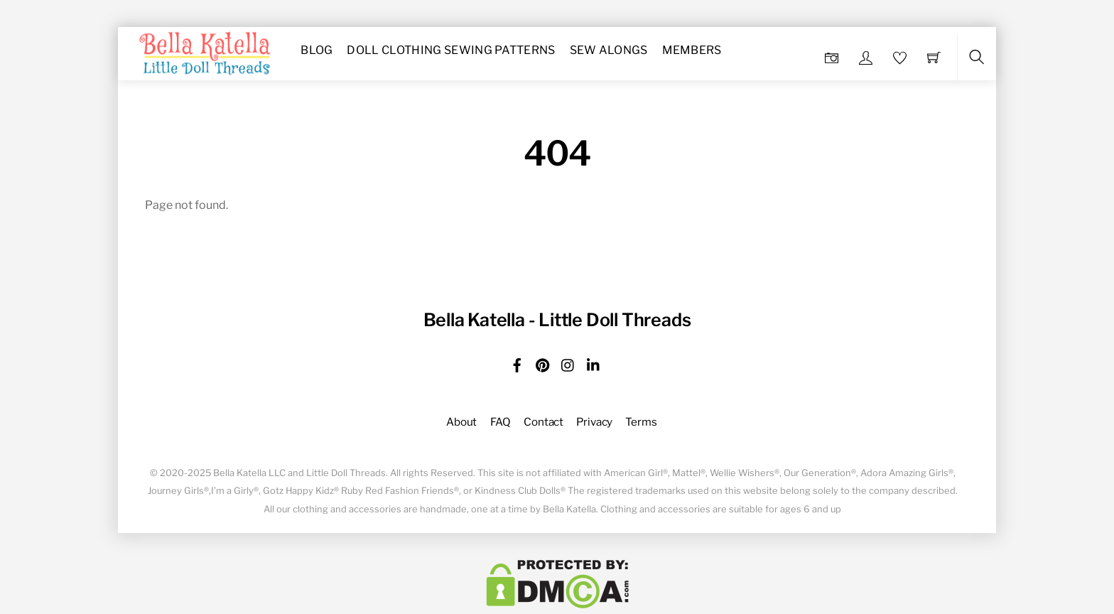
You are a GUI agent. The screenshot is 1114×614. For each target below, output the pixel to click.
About (461, 422)
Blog (316, 50)
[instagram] (568, 363)
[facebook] (517, 363)
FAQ (501, 422)
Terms (640, 422)
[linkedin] (594, 363)
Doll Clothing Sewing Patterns (451, 50)
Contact (543, 422)
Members (692, 50)
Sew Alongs (609, 50)
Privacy (594, 422)
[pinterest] (543, 363)
